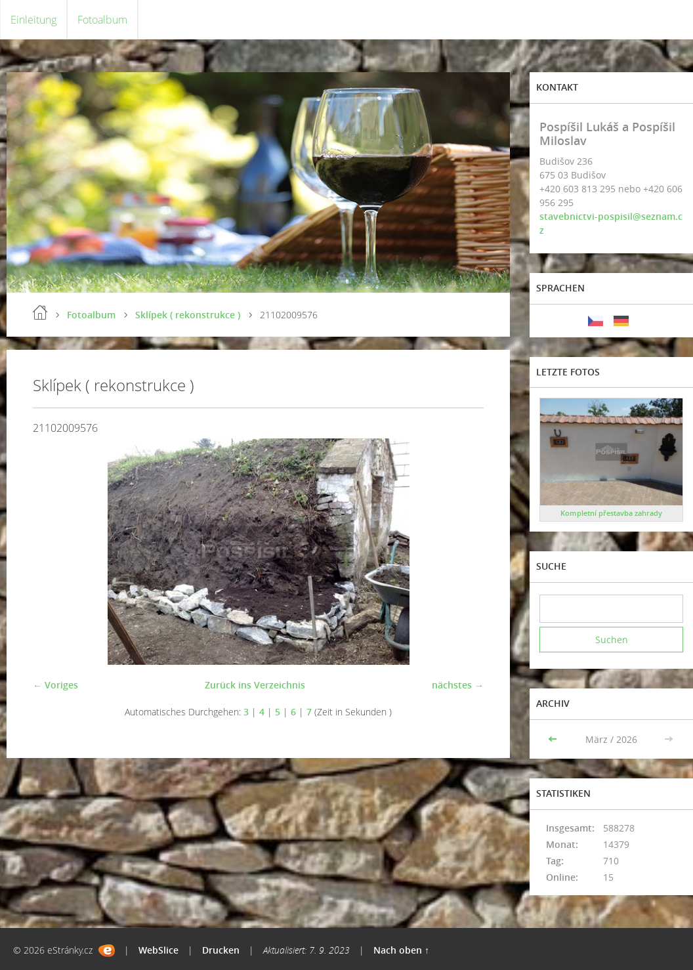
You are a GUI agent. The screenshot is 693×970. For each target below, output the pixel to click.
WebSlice (158, 950)
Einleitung (33, 19)
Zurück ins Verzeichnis (255, 685)
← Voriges (55, 685)
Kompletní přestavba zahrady (611, 513)
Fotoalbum (102, 19)
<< (554, 739)
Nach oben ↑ (401, 950)
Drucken (221, 950)
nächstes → (458, 685)
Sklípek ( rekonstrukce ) (187, 314)
